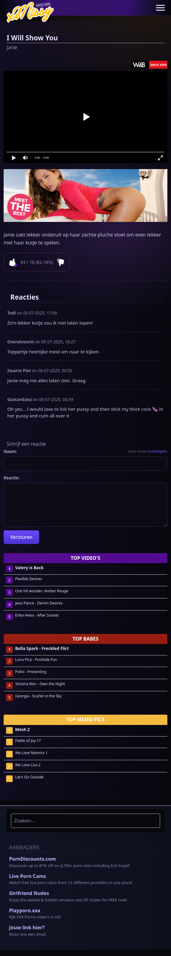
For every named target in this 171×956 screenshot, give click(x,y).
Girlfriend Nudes (29, 893)
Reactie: (12, 478)
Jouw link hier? (27, 927)
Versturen (21, 537)
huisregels (157, 451)
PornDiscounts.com (32, 859)
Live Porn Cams (27, 876)
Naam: (10, 451)
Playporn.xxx (24, 910)
